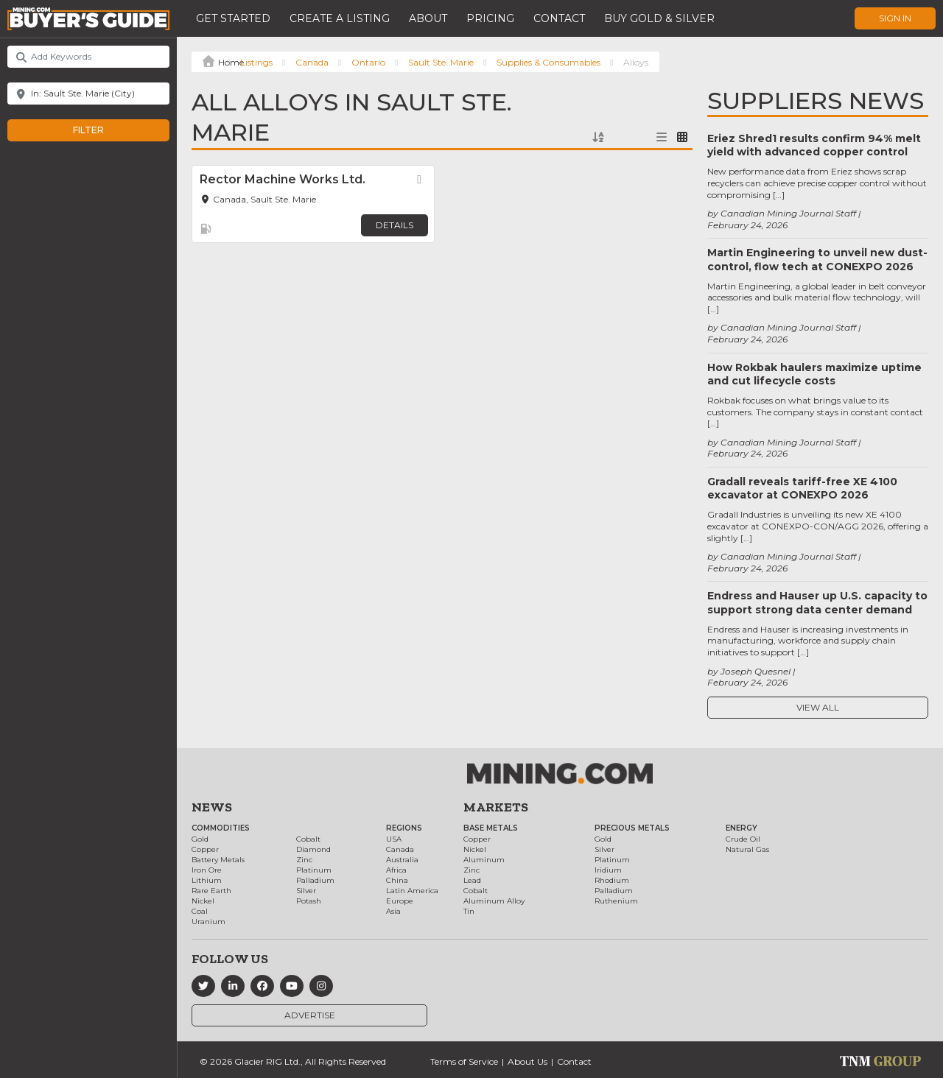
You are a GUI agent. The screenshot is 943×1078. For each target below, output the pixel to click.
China (397, 880)
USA (394, 839)
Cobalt (308, 839)
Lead (472, 880)
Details (394, 224)
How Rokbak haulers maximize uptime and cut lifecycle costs (814, 374)
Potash (308, 901)
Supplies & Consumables (548, 62)
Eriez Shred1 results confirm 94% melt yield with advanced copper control (814, 145)
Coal (200, 911)
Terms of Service (464, 1061)
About (428, 18)
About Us (527, 1061)
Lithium (207, 880)
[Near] (88, 93)
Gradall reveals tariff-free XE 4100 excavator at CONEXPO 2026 (802, 488)
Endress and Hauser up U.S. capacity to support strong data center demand (817, 602)
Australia (402, 859)
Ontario (368, 62)
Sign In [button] (895, 18)
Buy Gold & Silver (659, 18)
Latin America (412, 890)
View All (817, 707)
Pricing (490, 18)
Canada (312, 62)
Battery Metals (218, 859)
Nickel (203, 901)
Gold (200, 839)
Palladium (315, 880)
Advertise (309, 1015)
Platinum (314, 870)
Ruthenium (616, 901)
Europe (399, 901)
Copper (205, 849)
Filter (103, 130)
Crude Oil (743, 839)
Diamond (313, 849)
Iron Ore (207, 870)
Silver (306, 890)
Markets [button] (495, 807)
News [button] (212, 807)
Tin (468, 911)
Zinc (304, 859)
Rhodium (612, 880)
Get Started (233, 18)
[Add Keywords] (88, 57)
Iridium (608, 870)
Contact (559, 18)
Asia (393, 911)
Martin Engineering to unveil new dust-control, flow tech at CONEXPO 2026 (817, 259)
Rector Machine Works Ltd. (282, 179)
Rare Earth (211, 890)
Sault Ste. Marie (441, 62)
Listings (256, 62)
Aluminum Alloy (494, 901)
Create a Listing (340, 18)
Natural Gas (747, 849)
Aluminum (484, 859)
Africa (396, 870)
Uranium (208, 921)
